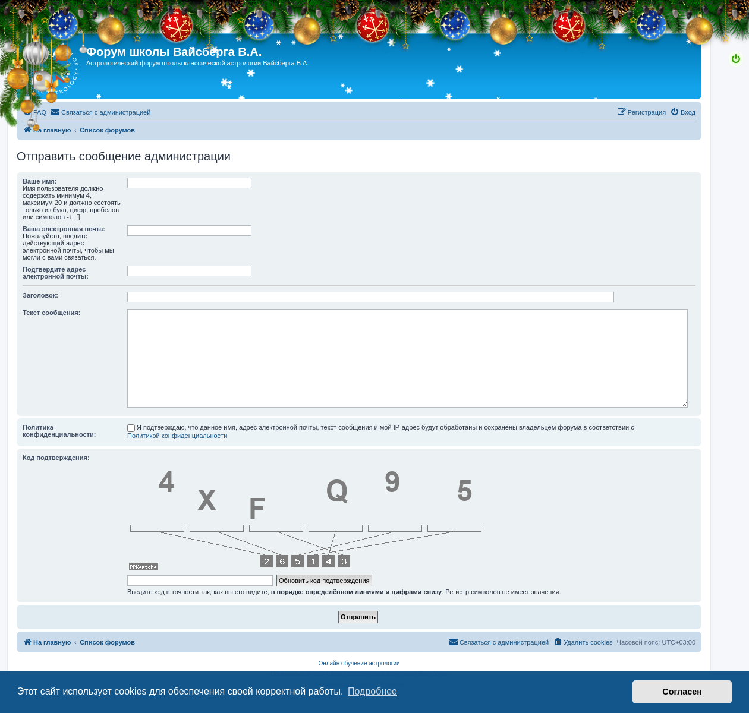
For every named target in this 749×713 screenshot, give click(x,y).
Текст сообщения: (51, 312)
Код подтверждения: (56, 457)
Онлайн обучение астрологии (358, 663)
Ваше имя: (39, 181)
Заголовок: (40, 295)
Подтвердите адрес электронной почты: (56, 273)
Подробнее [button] (372, 691)
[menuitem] (34, 112)
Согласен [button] (682, 691)
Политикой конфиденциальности (177, 435)
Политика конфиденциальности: (59, 431)
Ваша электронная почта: (64, 228)
